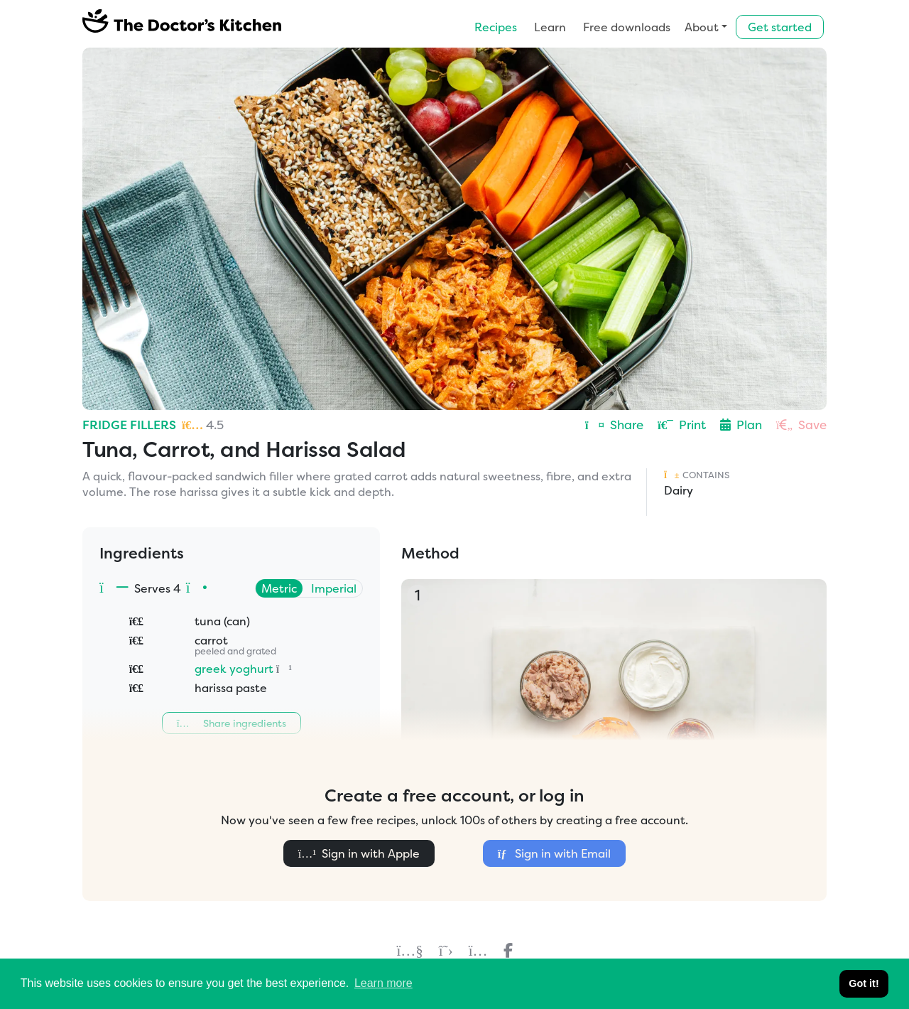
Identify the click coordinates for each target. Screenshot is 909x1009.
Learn (550, 27)
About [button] (702, 27)
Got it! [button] (863, 983)
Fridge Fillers (129, 424)
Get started (780, 27)
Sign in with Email (554, 853)
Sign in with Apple (359, 853)
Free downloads (626, 27)
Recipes (495, 27)
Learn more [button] (383, 983)
